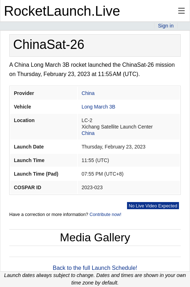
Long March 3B (98, 107)
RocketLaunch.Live (62, 11)
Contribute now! (105, 214)
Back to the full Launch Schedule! (95, 268)
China (88, 93)
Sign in (166, 26)
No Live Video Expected (153, 205)
